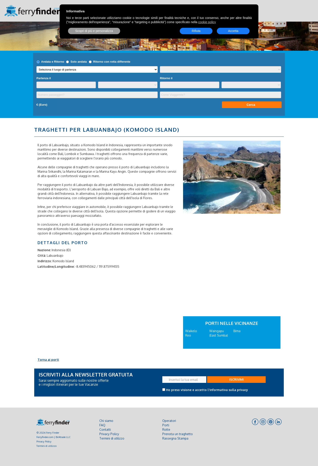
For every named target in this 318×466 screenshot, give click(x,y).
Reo (188, 335)
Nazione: (44, 250)
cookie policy (207, 22)
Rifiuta (196, 31)
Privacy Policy (43, 441)
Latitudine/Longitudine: (56, 266)
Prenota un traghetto (177, 434)
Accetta (233, 31)
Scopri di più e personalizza (94, 31)
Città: (42, 255)
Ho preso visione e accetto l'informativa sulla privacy (207, 390)
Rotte (166, 429)
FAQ (102, 425)
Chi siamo (106, 421)
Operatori (169, 421)
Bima (236, 331)
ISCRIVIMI (236, 379)
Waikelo (191, 331)
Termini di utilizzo (46, 445)
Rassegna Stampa (175, 438)
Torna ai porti (48, 359)
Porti (165, 425)
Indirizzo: (45, 261)
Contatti (105, 429)
